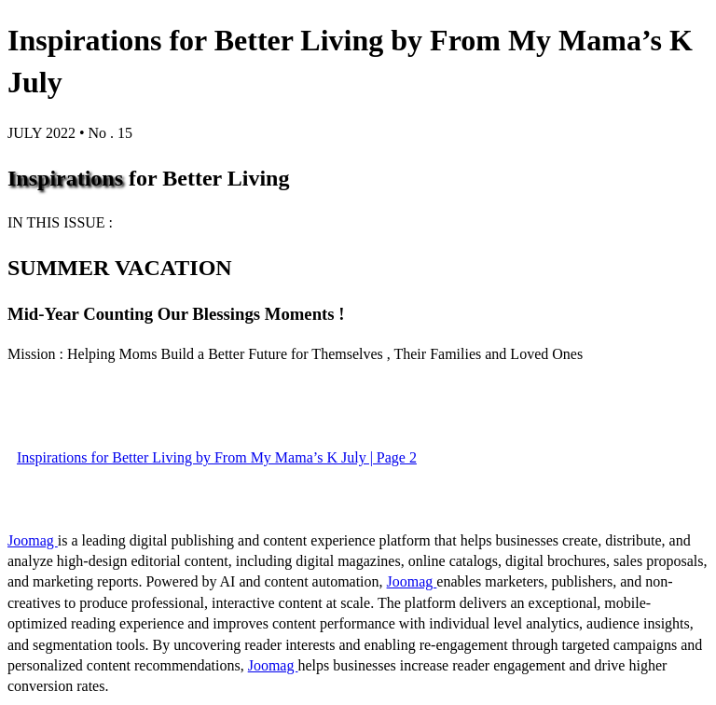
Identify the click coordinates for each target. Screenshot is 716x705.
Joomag (32, 540)
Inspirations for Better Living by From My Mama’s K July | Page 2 (217, 457)
